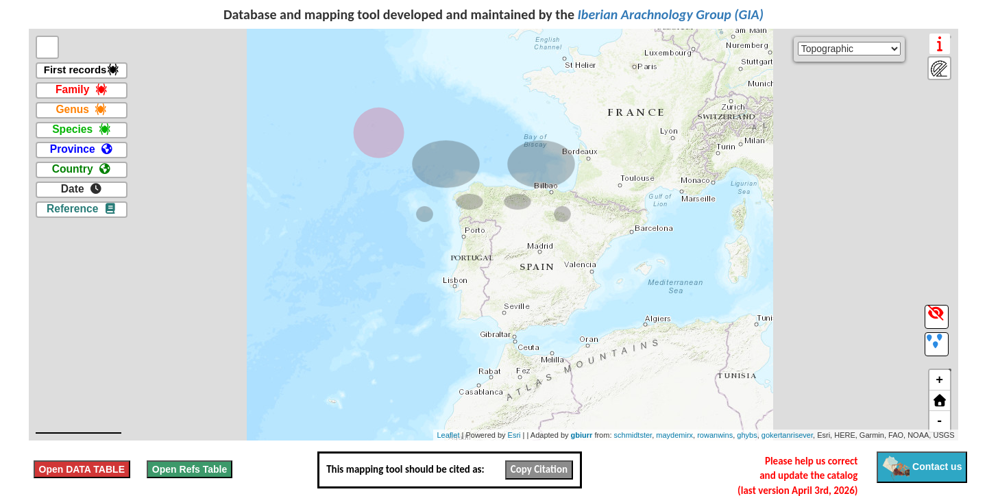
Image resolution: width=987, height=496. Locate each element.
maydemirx (674, 435)
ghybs (747, 435)
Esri (514, 435)
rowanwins (715, 435)
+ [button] (939, 380)
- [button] (939, 421)
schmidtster (633, 435)
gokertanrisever (787, 435)
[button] (939, 400)
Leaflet (448, 435)
